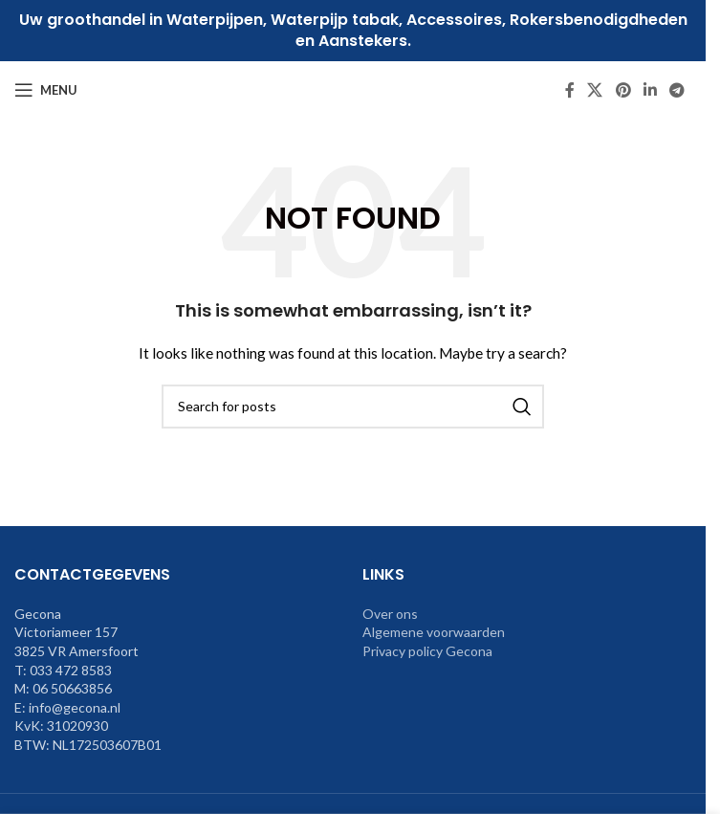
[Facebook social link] (569, 90)
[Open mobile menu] (46, 90)
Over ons (390, 613)
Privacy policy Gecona (427, 651)
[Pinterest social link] (623, 90)
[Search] (353, 407)
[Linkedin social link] (650, 90)
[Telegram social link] (677, 90)
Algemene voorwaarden (433, 632)
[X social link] (595, 90)
